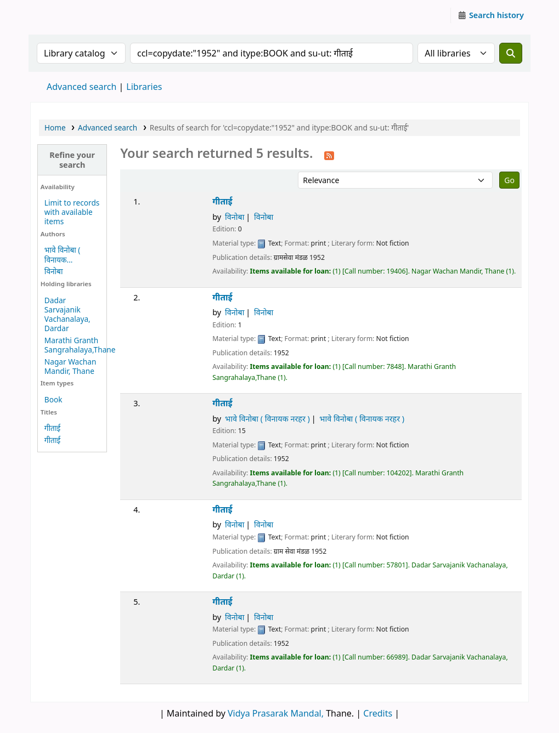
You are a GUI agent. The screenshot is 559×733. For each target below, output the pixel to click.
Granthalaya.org (58, 15)
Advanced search (81, 87)
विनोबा (53, 271)
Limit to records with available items (72, 211)
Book (53, 399)
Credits (377, 713)
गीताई (52, 428)
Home (55, 127)
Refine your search (72, 159)
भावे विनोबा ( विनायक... (62, 254)
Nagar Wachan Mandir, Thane (70, 366)
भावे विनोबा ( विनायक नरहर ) (267, 418)
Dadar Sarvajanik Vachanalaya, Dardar (67, 314)
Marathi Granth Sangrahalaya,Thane (80, 345)
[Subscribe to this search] (329, 154)
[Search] (510, 53)
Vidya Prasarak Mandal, (276, 713)
